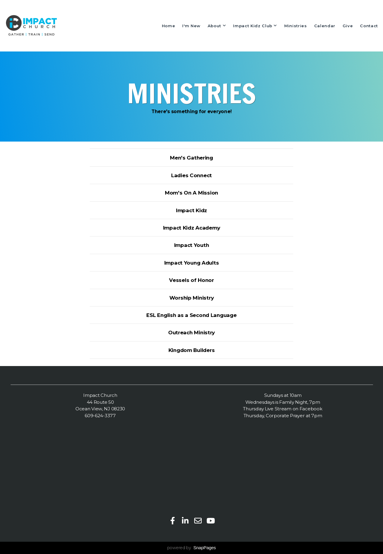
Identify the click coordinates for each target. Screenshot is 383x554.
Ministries (295, 25)
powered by (191, 547)
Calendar (324, 25)
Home (168, 25)
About (217, 25)
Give (348, 25)
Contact (369, 25)
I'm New (191, 25)
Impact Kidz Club (255, 25)
